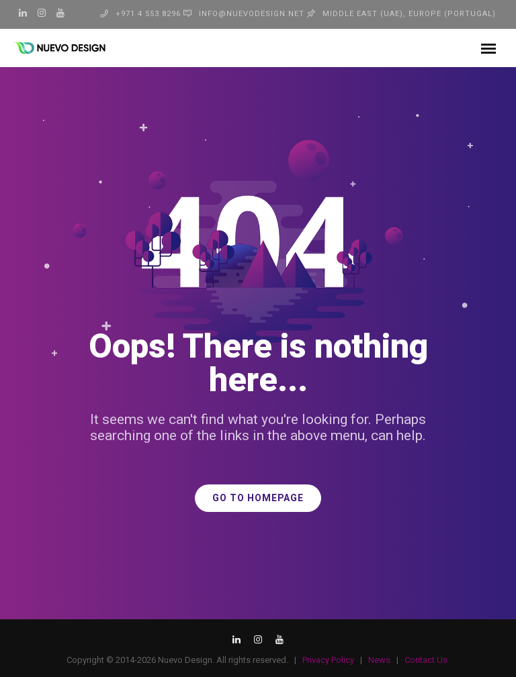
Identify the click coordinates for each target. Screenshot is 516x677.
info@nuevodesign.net (251, 13)
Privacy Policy (328, 660)
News (379, 660)
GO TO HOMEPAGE (258, 498)
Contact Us (425, 660)
